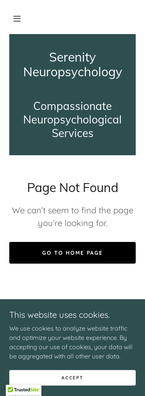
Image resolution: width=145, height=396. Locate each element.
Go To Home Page (72, 252)
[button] (17, 18)
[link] (72, 64)
